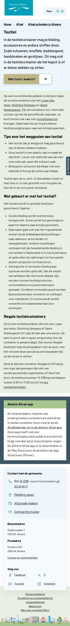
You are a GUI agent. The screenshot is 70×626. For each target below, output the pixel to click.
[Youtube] (15, 583)
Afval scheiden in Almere (44, 24)
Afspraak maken (26, 503)
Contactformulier (27, 512)
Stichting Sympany (24, 105)
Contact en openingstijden (22, 557)
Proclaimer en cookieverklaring (35, 598)
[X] (41, 575)
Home (7, 24)
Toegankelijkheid (35, 602)
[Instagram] (46, 583)
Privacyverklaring (35, 594)
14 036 (24, 481)
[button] (68, 158)
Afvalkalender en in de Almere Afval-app (34, 427)
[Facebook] (16, 575)
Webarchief (35, 606)
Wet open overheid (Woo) (35, 610)
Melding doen (24, 494)
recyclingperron (47, 119)
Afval (19, 24)
